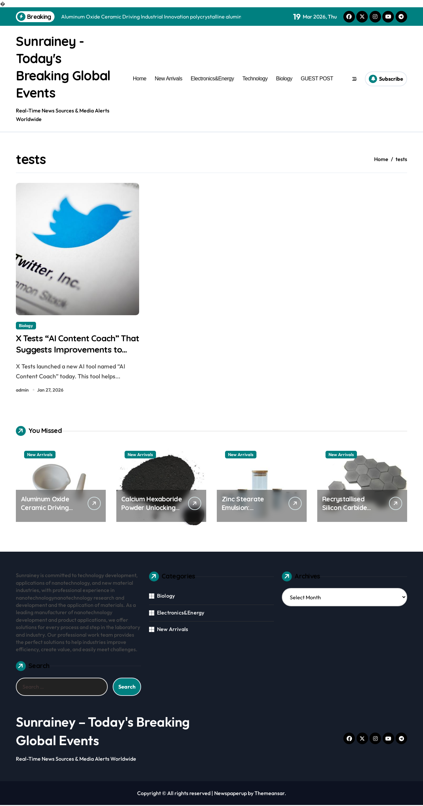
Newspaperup (230, 794)
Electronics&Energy (212, 78)
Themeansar (269, 794)
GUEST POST (317, 78)
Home (139, 78)
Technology (255, 78)
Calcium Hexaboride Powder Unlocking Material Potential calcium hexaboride (151, 513)
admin (22, 391)
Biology (284, 78)
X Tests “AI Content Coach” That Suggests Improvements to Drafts (76, 350)
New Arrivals (168, 78)
